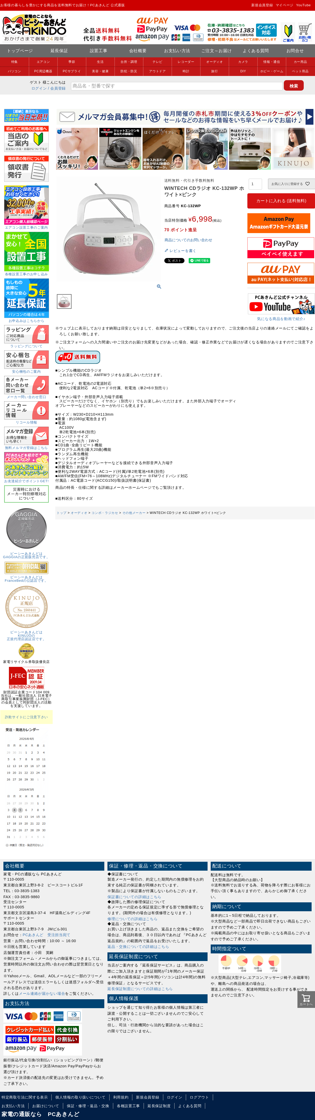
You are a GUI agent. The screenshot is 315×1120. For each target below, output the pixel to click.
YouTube (303, 5)
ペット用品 (300, 71)
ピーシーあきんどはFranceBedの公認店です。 (26, 577)
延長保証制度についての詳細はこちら (140, 989)
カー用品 (300, 62)
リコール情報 (26, 420)
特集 (14, 62)
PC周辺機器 (43, 71)
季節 (71, 62)
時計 (186, 71)
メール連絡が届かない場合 (42, 993)
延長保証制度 (159, 1106)
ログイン (39, 88)
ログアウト (199, 1097)
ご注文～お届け (216, 50)
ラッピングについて (26, 344)
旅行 (214, 71)
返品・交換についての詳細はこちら (138, 947)
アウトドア (157, 71)
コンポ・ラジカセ (104, 513)
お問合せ (295, 50)
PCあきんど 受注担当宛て (47, 935)
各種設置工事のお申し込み (26, 272)
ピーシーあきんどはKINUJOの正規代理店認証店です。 (26, 634)
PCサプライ (72, 71)
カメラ (243, 62)
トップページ (20, 50)
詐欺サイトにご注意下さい (26, 717)
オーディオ (214, 62)
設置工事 (98, 50)
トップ (62, 513)
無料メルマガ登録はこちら (26, 446)
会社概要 (138, 50)
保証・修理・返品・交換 (88, 1106)
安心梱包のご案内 (26, 370)
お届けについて (45, 1106)
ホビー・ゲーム (272, 71)
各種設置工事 (128, 1106)
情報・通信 (271, 62)
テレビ (157, 62)
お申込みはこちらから (26, 319)
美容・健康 (100, 71)
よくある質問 (256, 50)
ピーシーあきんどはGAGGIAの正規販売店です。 (26, 553)
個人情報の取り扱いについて (80, 1097)
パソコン (14, 71)
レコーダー (186, 62)
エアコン (43, 62)
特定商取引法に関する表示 (25, 1097)
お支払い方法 (177, 50)
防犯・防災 (129, 71)
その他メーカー (134, 513)
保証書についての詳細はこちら (134, 897)
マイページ (285, 5)
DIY (243, 71)
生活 (100, 62)
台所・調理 (129, 62)
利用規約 (121, 1097)
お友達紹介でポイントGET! (26, 479)
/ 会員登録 (57, 88)
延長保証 (59, 50)
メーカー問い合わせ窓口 (26, 395)
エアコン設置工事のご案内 (26, 225)
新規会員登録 (262, 5)
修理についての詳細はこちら (132, 919)
